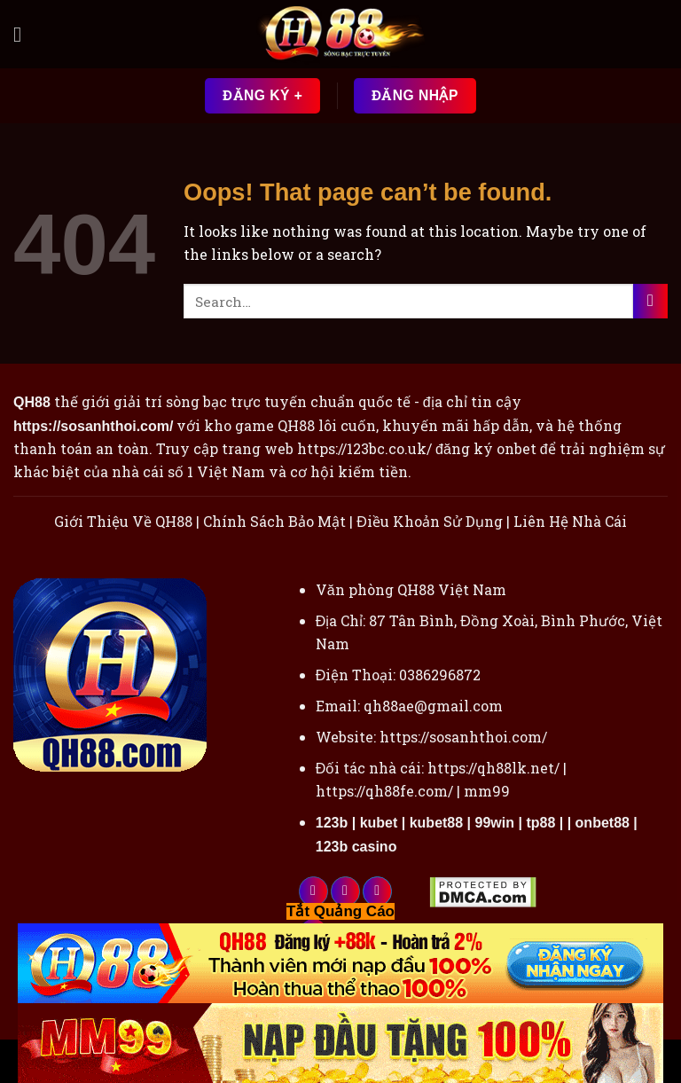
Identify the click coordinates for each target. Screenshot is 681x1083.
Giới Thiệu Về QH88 (123, 521)
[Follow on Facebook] (313, 891)
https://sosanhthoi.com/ (463, 736)
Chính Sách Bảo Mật (274, 521)
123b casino (356, 846)
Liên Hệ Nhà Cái (570, 521)
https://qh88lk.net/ (493, 767)
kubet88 (436, 822)
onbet (516, 448)
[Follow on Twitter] (377, 891)
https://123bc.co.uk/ (364, 448)
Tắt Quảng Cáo (340, 911)
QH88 (296, 425)
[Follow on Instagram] (345, 891)
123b (332, 822)
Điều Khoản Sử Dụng (429, 521)
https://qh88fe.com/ (384, 790)
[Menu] (24, 34)
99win (494, 822)
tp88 (540, 822)
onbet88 (602, 822)
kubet (379, 822)
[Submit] (650, 301)
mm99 (487, 790)
